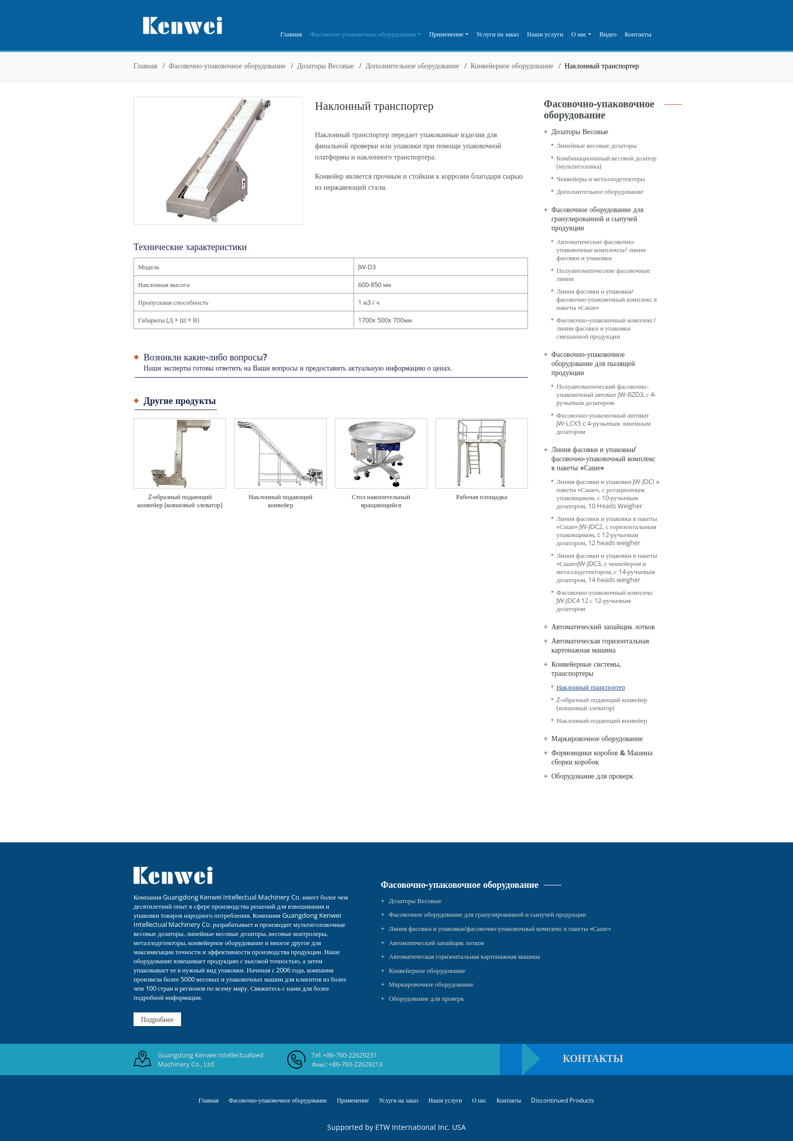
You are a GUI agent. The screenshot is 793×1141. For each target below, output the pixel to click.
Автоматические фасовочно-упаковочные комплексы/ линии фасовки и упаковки (601, 249)
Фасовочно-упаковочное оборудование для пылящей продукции (593, 363)
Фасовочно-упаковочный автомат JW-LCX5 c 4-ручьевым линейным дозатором (603, 423)
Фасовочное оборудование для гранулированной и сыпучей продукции (597, 218)
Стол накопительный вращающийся (381, 500)
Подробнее (157, 1019)
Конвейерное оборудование (511, 65)
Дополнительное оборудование (412, 65)
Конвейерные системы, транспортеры (586, 669)
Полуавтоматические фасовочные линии (603, 274)
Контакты (638, 33)
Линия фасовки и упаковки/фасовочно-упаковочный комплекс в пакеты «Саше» (606, 299)
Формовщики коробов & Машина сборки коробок (601, 757)
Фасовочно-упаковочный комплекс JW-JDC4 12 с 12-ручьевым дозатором (604, 600)
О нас (479, 1100)
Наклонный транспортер (590, 687)
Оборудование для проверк (592, 776)
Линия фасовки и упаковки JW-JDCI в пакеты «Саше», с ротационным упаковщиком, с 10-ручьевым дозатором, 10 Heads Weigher (607, 493)
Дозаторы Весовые (325, 65)
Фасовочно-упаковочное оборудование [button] (363, 33)
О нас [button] (579, 33)
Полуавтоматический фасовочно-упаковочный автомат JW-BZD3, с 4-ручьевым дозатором (606, 394)
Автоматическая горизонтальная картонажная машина (600, 645)
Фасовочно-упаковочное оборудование (227, 65)
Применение (353, 1100)
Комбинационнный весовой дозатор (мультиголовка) (606, 162)
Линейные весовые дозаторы (596, 145)
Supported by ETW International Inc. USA (396, 1127)
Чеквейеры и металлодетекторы (600, 179)
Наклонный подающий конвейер (280, 500)
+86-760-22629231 (350, 1055)
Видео (607, 33)
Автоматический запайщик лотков (602, 626)
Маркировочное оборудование (597, 738)
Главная (291, 33)
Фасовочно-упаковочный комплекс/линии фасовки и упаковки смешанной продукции (605, 328)
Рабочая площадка (481, 496)
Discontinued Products (562, 1100)
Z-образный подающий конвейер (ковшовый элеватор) (179, 500)
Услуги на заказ (497, 33)
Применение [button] (446, 33)
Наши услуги (545, 33)
